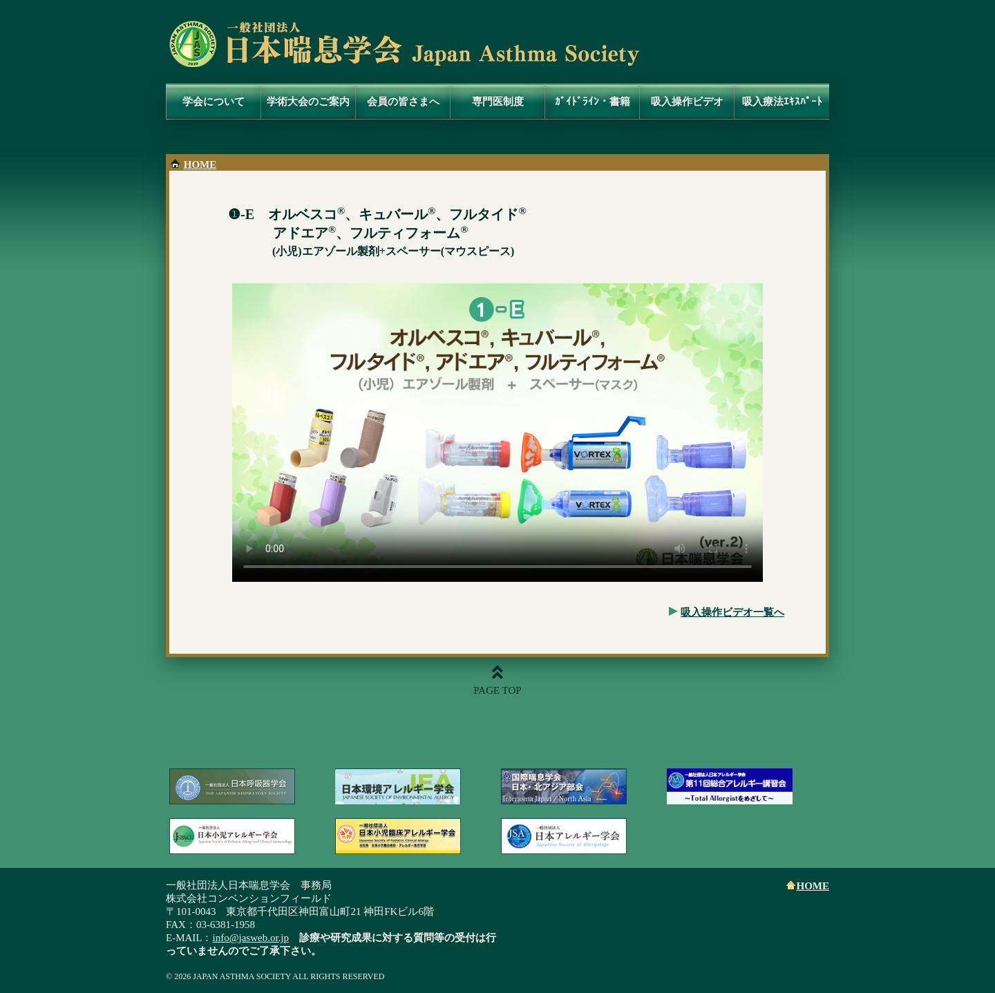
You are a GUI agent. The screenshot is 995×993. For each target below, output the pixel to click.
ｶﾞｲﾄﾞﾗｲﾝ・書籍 (592, 101)
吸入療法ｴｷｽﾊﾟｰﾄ (782, 101)
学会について (213, 101)
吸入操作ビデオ (687, 101)
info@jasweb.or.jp (251, 937)
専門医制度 (498, 101)
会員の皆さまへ (403, 101)
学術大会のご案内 (308, 101)
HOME (200, 164)
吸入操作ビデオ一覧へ (732, 612)
